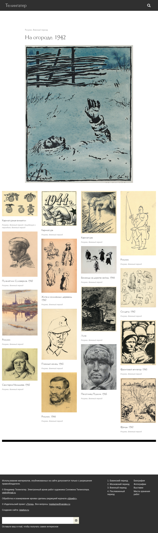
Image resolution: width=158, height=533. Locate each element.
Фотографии (101, 16)
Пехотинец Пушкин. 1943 (94, 394)
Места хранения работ (137, 16)
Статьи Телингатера (80, 16)
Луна (83, 335)
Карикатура (47, 230)
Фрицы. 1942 (126, 426)
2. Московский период (118, 484)
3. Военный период (117, 488)
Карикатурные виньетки (14, 220)
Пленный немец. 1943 (52, 363)
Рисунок (124, 259)
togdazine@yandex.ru (59, 504)
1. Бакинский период (117, 481)
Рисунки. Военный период (36, 29)
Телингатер (16, 5)
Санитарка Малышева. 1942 (16, 384)
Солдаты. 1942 (127, 311)
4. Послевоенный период (116, 492)
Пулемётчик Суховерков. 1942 (17, 280)
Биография (33, 16)
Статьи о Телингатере (54, 16)
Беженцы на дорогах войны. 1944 (98, 277)
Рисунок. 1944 (48, 416)
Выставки (116, 16)
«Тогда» (30, 504)
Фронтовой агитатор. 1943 (133, 369)
